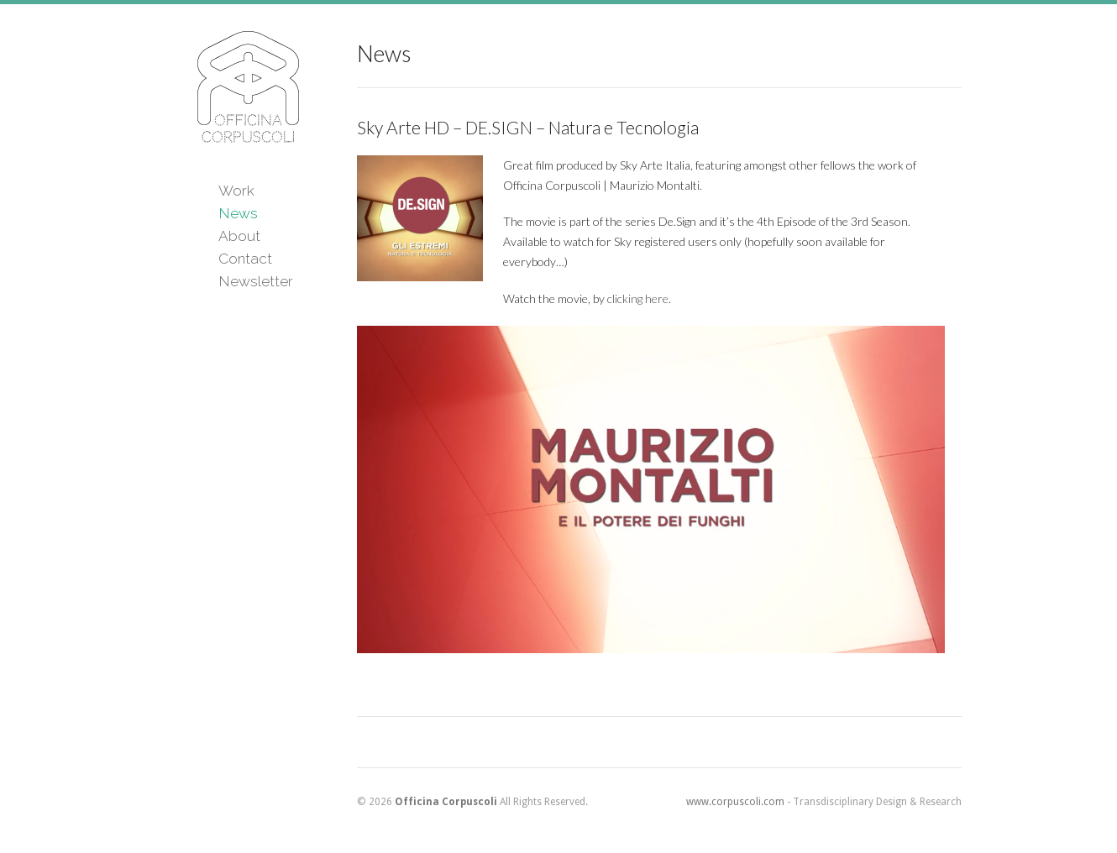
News (238, 213)
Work (236, 190)
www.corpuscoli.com (735, 802)
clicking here (638, 298)
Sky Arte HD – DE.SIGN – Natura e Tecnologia (528, 127)
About (239, 236)
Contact (245, 258)
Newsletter (255, 281)
